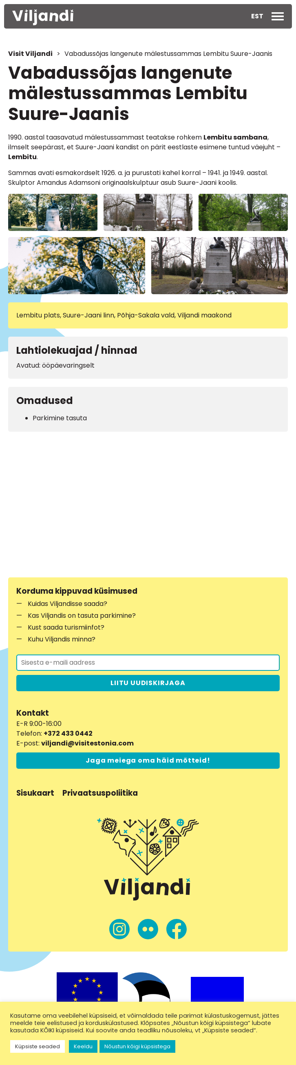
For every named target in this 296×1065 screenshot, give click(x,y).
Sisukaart (35, 793)
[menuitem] (257, 16)
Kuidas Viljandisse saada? (67, 603)
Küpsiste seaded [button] (37, 1046)
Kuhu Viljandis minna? (61, 639)
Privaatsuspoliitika (100, 793)
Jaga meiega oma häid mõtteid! (148, 760)
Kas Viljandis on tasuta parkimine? (82, 615)
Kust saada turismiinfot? (66, 627)
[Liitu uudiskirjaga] (148, 663)
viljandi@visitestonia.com (87, 743)
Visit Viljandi (30, 53)
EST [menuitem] (257, 16)
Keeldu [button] (83, 1046)
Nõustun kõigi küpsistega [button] (137, 1046)
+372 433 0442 (68, 733)
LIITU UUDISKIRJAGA (147, 683)
